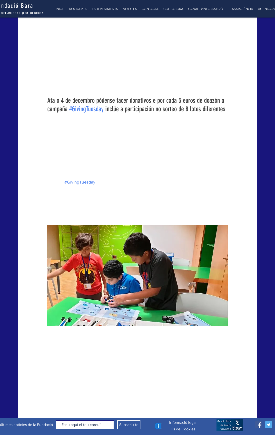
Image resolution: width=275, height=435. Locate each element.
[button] (246, 27)
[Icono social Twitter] (268, 424)
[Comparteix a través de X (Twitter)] (61, 345)
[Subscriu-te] (128, 424)
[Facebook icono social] (258, 424)
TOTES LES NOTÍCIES (41, 27)
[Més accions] (225, 60)
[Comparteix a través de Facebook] (49, 345)
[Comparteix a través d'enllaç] (73, 345)
